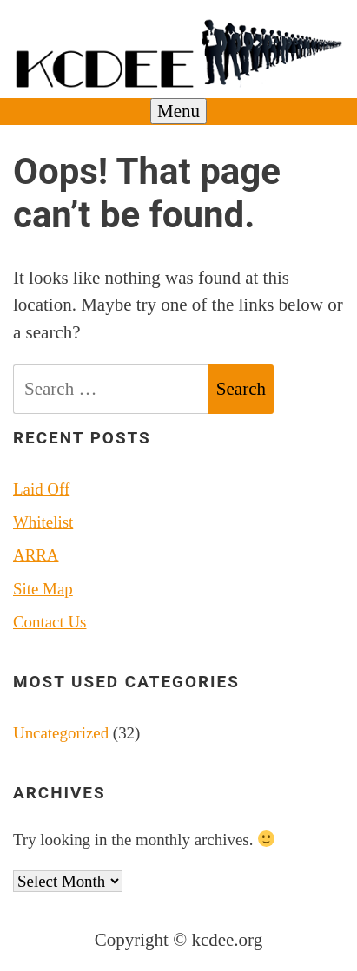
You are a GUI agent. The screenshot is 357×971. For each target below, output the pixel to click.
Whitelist (43, 522)
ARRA (35, 555)
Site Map (43, 589)
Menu (178, 111)
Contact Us (49, 622)
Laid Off (41, 489)
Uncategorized (61, 733)
